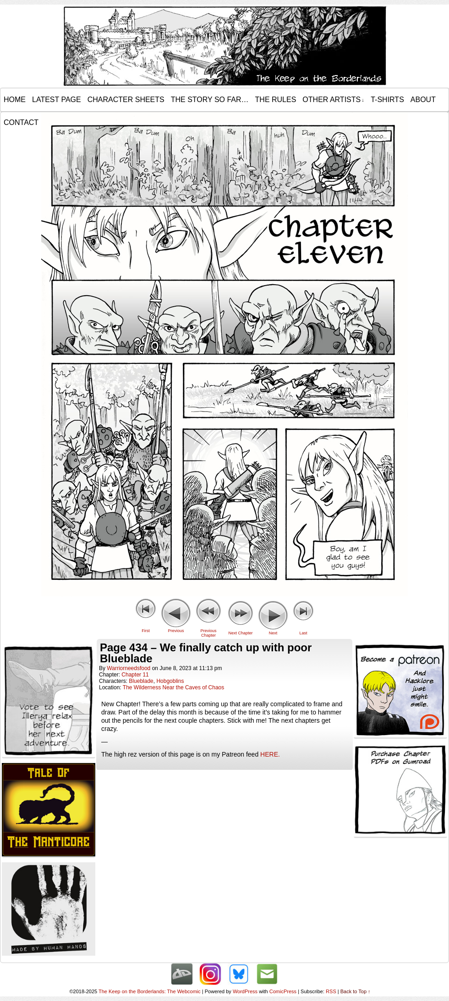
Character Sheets (126, 99)
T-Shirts (387, 99)
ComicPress (282, 991)
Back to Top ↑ (355, 991)
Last (303, 633)
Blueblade (141, 681)
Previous (176, 630)
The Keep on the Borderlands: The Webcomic (150, 991)
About (423, 99)
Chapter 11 (134, 674)
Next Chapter (240, 633)
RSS (331, 991)
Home (15, 99)
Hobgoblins (170, 681)
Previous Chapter (208, 633)
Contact (21, 122)
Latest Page (56, 99)
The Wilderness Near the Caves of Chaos (173, 687)
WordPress (245, 991)
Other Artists (333, 99)
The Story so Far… (210, 99)
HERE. (270, 754)
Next (273, 633)
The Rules (275, 99)
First (146, 630)
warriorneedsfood (128, 668)
